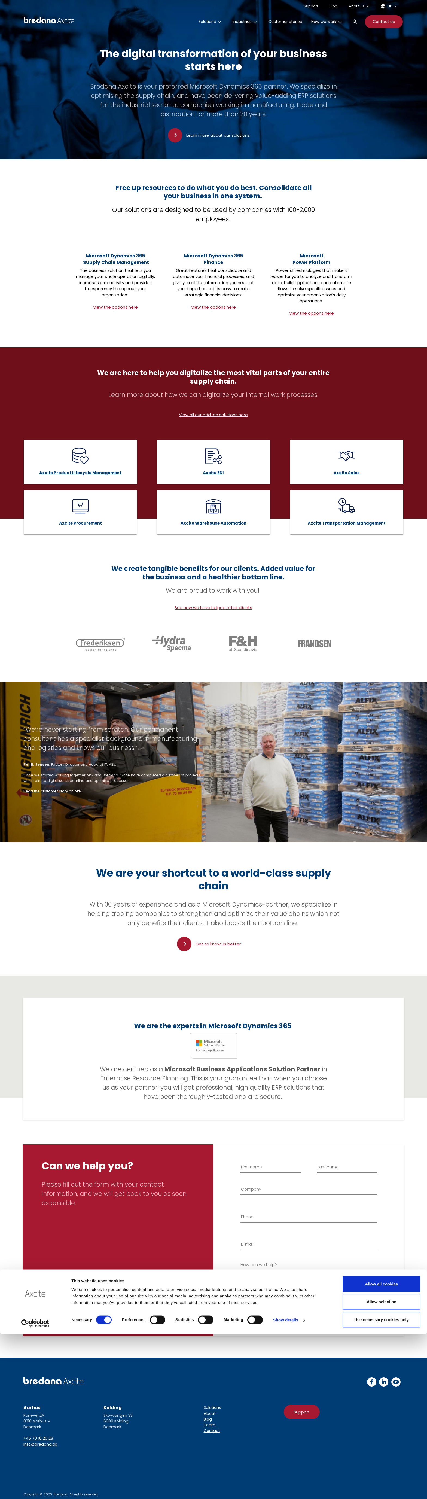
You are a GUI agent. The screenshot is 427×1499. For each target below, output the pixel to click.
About (210, 1413)
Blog (208, 1419)
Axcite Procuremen (79, 523)
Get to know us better (218, 944)
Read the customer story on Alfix (52, 791)
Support (302, 1412)
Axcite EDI (213, 473)
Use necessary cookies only (381, 1484)
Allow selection (381, 1466)
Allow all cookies (381, 1448)
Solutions (212, 1407)
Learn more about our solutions (218, 135)
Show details (285, 1485)
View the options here (115, 307)
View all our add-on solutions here (213, 415)
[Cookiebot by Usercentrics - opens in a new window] (35, 1488)
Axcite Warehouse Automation (213, 523)
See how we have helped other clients (213, 607)
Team (209, 1425)
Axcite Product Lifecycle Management (80, 473)
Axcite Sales (347, 473)
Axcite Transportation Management (347, 523)
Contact (212, 1430)
